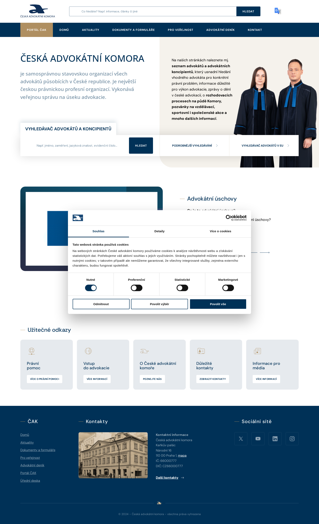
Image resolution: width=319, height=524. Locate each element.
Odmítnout (101, 304)
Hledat (141, 145)
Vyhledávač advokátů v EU (266, 145)
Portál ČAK (36, 30)
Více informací (97, 379)
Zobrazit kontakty (213, 379)
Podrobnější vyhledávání (195, 145)
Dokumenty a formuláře (133, 30)
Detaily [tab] (159, 231)
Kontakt (255, 30)
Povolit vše (218, 304)
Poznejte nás (152, 379)
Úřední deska (30, 481)
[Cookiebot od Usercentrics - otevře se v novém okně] (229, 218)
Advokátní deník (220, 30)
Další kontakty (170, 477)
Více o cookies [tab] (220, 231)
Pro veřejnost (180, 30)
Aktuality (90, 30)
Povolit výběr (159, 304)
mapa (182, 455)
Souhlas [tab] (98, 231)
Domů (64, 30)
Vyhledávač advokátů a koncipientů (68, 129)
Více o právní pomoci (44, 379)
